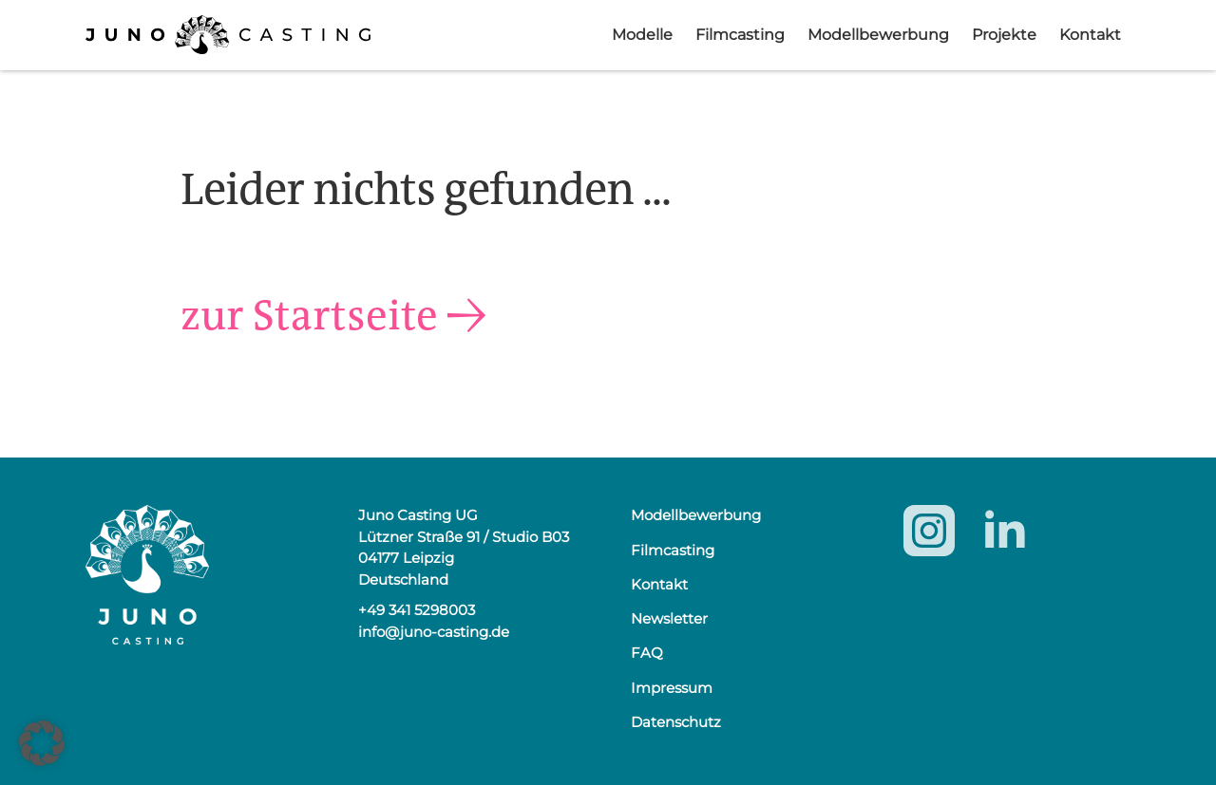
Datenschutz (676, 722)
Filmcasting (740, 35)
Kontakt (1090, 35)
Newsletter (669, 618)
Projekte (1004, 35)
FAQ (647, 653)
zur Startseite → (342, 314)
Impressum (671, 688)
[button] (42, 743)
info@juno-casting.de (433, 632)
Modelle (642, 35)
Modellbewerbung (878, 35)
